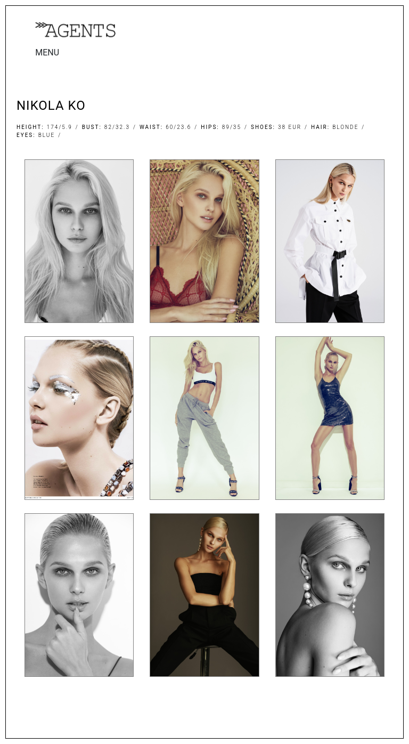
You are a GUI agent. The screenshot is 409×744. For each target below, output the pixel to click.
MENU (47, 52)
